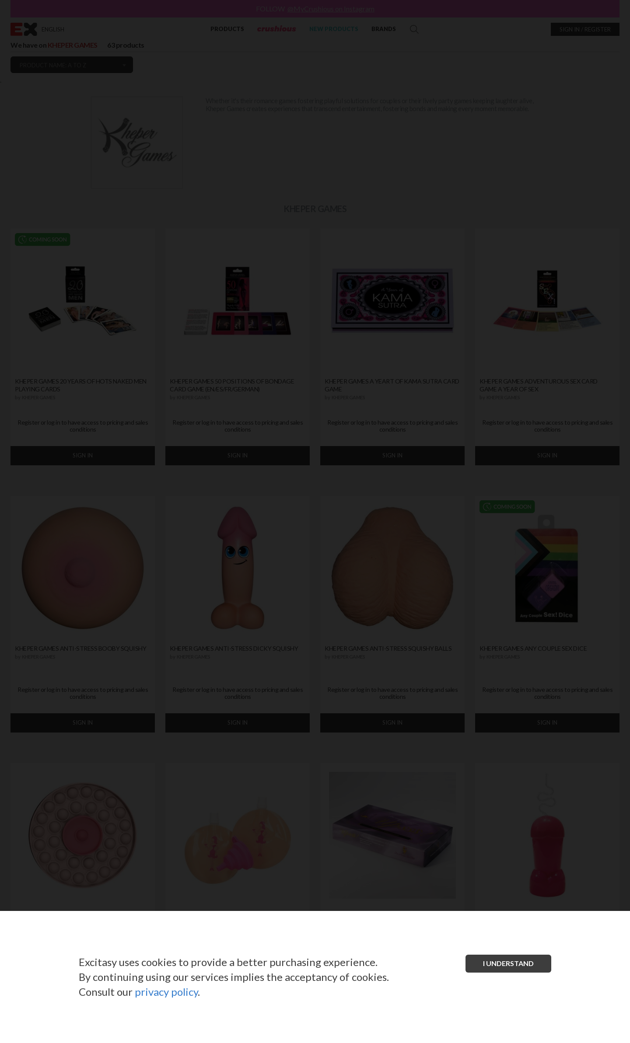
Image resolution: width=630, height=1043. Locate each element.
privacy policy (166, 991)
